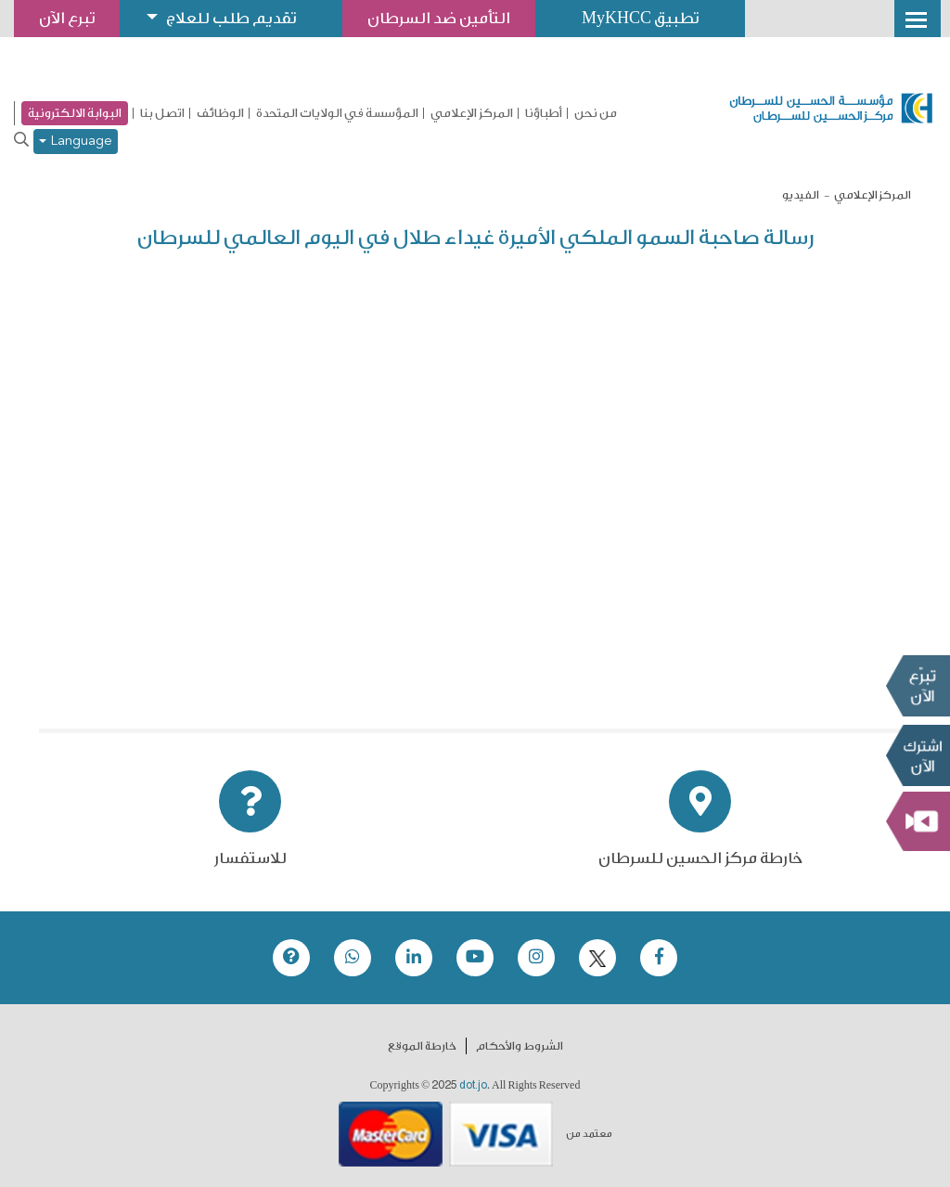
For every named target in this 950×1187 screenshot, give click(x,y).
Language (75, 141)
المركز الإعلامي (471, 113)
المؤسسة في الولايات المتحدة (337, 113)
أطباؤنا (543, 113)
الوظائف (220, 113)
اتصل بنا (162, 113)
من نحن (595, 113)
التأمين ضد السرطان (438, 18)
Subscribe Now (917, 754)
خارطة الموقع (422, 1045)
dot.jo (473, 1084)
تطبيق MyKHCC (640, 18)
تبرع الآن (917, 684)
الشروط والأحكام (519, 1045)
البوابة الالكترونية (75, 113)
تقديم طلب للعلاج (231, 18)
